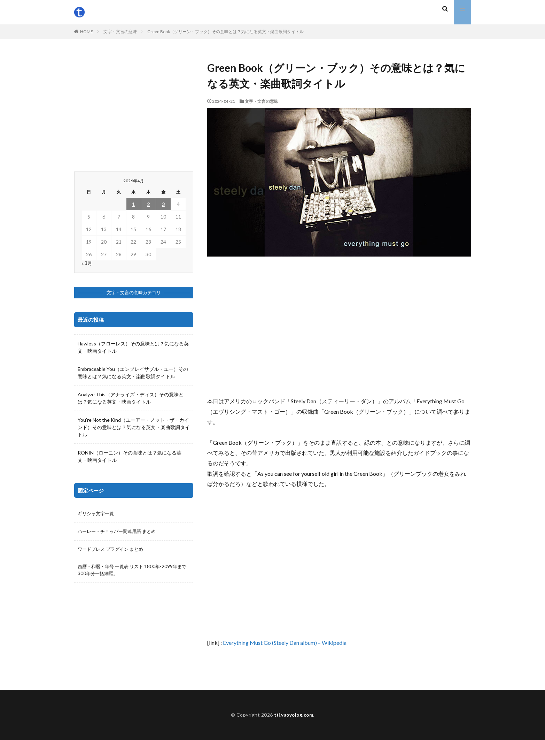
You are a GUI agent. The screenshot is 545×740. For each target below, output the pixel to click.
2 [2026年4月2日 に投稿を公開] (148, 204)
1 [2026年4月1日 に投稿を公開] (133, 204)
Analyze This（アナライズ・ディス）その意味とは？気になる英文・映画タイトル (131, 398)
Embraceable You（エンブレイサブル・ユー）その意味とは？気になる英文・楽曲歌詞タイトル (133, 372)
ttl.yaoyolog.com (293, 715)
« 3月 (86, 263)
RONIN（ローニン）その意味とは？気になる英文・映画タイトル (129, 456)
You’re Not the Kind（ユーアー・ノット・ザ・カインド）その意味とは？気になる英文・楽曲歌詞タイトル (134, 427)
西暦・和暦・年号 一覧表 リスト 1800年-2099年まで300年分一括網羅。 (133, 572)
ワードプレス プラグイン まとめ (113, 550)
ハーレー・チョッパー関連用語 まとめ (120, 532)
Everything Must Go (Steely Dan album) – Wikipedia (285, 642)
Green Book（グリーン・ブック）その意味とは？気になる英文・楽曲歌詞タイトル (225, 31)
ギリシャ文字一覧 (97, 514)
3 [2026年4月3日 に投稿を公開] (163, 204)
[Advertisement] (339, 326)
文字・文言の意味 (120, 31)
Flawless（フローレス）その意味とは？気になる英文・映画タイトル (133, 347)
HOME (86, 31)
